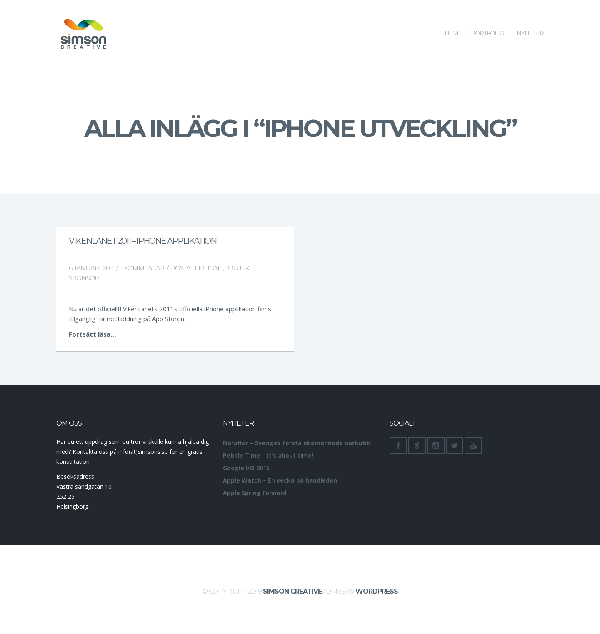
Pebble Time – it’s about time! (268, 455)
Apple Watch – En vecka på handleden (280, 480)
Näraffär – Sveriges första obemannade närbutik (296, 443)
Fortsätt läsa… (92, 334)
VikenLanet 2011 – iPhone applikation (142, 241)
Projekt (238, 268)
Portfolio (487, 18)
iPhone (210, 268)
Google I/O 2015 (246, 468)
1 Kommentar (142, 268)
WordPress (376, 591)
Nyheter (530, 18)
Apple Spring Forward (255, 493)
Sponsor (84, 278)
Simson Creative (292, 591)
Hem (451, 18)
